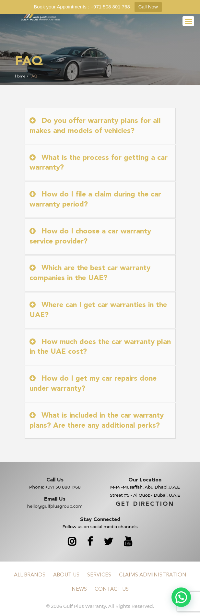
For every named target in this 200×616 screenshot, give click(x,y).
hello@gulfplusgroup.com (55, 506)
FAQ (33, 76)
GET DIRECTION (145, 504)
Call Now (148, 6)
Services (99, 575)
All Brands (29, 575)
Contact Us (112, 589)
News (79, 589)
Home (20, 76)
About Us (66, 575)
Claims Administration (152, 575)
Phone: (55, 487)
